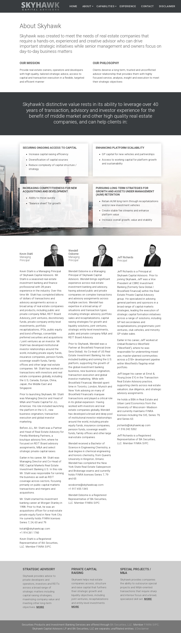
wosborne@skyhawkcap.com (86, 484)
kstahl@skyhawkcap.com (35, 528)
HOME (73, 6)
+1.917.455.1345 (78, 488)
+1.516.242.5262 (127, 429)
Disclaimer (142, 628)
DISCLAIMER (167, 6)
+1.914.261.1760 (29, 532)
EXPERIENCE (128, 6)
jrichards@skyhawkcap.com (134, 425)
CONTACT (147, 6)
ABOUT (86, 6)
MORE (40, 607)
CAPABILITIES (105, 6)
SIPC (48, 546)
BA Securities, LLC (121, 624)
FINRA (40, 546)
